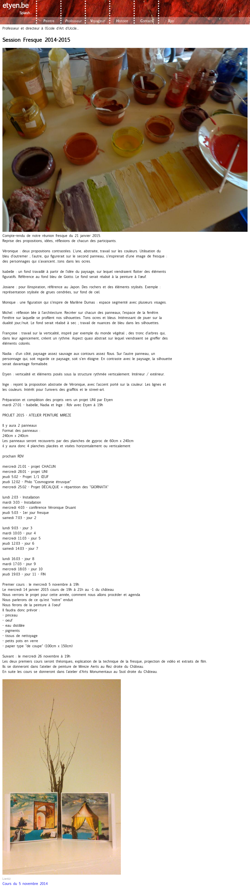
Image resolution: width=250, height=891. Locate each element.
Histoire (122, 21)
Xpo (171, 21)
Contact (146, 21)
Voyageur (97, 21)
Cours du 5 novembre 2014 (25, 883)
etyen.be (15, 5)
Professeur (73, 21)
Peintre (48, 21)
